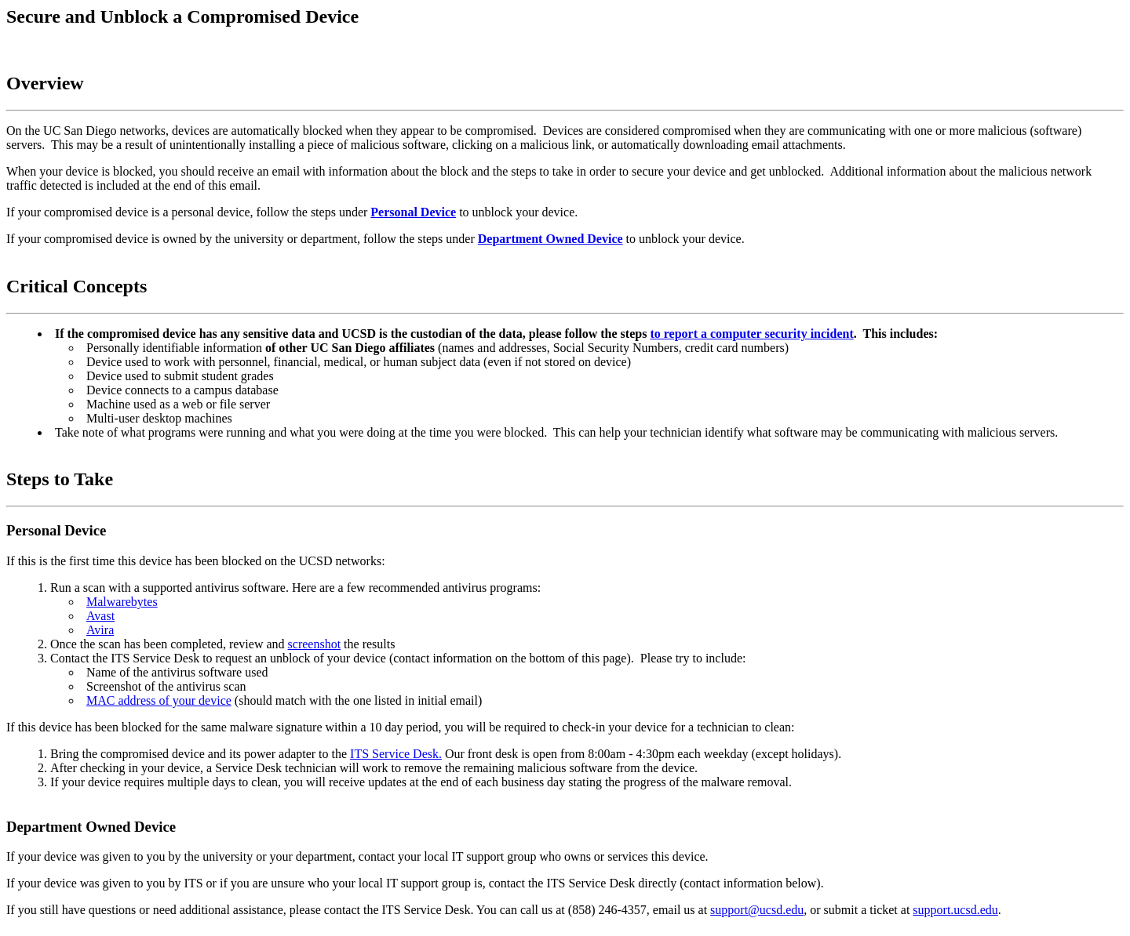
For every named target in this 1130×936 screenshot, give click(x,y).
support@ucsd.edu (757, 909)
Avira (100, 630)
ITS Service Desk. (396, 753)
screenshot (314, 644)
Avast (100, 615)
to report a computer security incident (751, 333)
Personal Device (413, 212)
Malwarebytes (122, 601)
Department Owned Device (550, 238)
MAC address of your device (158, 700)
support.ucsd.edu (955, 909)
